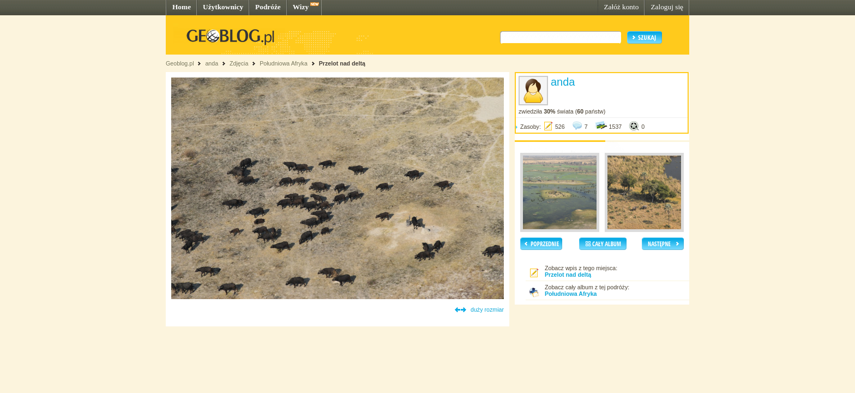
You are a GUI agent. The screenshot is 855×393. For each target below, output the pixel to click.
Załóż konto (621, 7)
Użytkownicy (223, 7)
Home (181, 7)
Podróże (268, 7)
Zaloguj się (667, 7)
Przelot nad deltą (342, 63)
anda (211, 63)
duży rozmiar (487, 309)
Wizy (301, 7)
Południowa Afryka (284, 63)
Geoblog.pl (180, 63)
